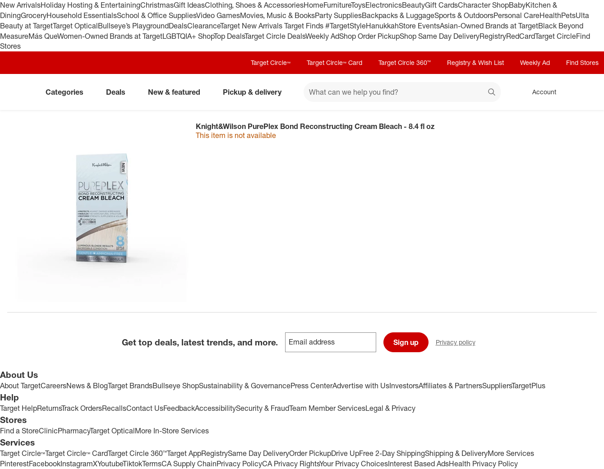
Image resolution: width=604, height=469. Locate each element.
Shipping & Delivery (456, 453)
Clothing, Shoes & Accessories (254, 4)
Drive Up (345, 453)
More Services (511, 453)
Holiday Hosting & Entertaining (90, 4)
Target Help (18, 408)
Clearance (203, 25)
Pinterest (14, 463)
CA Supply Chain (189, 463)
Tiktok (132, 463)
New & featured (177, 92)
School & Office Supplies (156, 15)
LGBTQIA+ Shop (188, 36)
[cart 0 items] (585, 92)
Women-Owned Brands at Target (109, 36)
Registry (493, 36)
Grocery (33, 15)
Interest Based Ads (418, 463)
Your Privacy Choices (353, 463)
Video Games (218, 15)
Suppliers (497, 385)
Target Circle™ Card (334, 62)
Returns (49, 408)
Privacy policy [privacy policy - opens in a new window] (459, 343)
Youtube (110, 463)
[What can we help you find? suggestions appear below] (402, 92)
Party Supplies (338, 15)
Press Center (311, 385)
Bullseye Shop (175, 385)
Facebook (44, 463)
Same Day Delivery (258, 453)
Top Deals (229, 36)
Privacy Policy (239, 463)
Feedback (179, 408)
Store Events (419, 25)
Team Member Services (327, 408)
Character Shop (483, 4)
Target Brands (130, 385)
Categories (68, 92)
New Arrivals (20, 4)
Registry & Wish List (475, 62)
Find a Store (19, 430)
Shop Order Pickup (369, 36)
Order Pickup (310, 453)
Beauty (413, 4)
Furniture (337, 4)
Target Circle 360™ (404, 62)
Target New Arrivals (252, 25)
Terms (151, 463)
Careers (53, 385)
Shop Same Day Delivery (440, 36)
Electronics (383, 4)
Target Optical (75, 25)
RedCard (520, 36)
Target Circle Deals (274, 36)
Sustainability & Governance (244, 385)
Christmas (157, 4)
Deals (178, 25)
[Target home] (20, 92)
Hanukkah (382, 25)
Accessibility (215, 408)
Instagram (76, 463)
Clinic (48, 430)
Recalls (114, 408)
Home (313, 4)
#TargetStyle (345, 25)
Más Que (42, 36)
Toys (358, 4)
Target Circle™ (270, 62)
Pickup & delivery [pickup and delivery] (256, 92)
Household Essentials (81, 15)
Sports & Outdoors (463, 15)
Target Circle (555, 36)
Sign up (406, 342)
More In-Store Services (172, 430)
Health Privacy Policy (483, 463)
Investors (404, 385)
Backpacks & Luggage (398, 15)
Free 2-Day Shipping (392, 453)
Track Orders (81, 408)
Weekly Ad (322, 36)
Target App (184, 453)
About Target (20, 385)
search (492, 92)
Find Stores (582, 62)
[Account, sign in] (540, 92)
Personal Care (516, 15)
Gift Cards (441, 4)
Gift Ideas (189, 4)
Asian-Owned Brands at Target (489, 25)
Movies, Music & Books (277, 15)
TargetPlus (528, 385)
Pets (568, 15)
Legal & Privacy (390, 408)
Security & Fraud (262, 408)
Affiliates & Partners (450, 385)
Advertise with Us (360, 385)
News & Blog (87, 385)
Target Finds (304, 25)
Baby (517, 4)
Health (550, 15)
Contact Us (144, 408)
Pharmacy (74, 430)
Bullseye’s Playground (133, 25)
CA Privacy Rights (290, 463)
